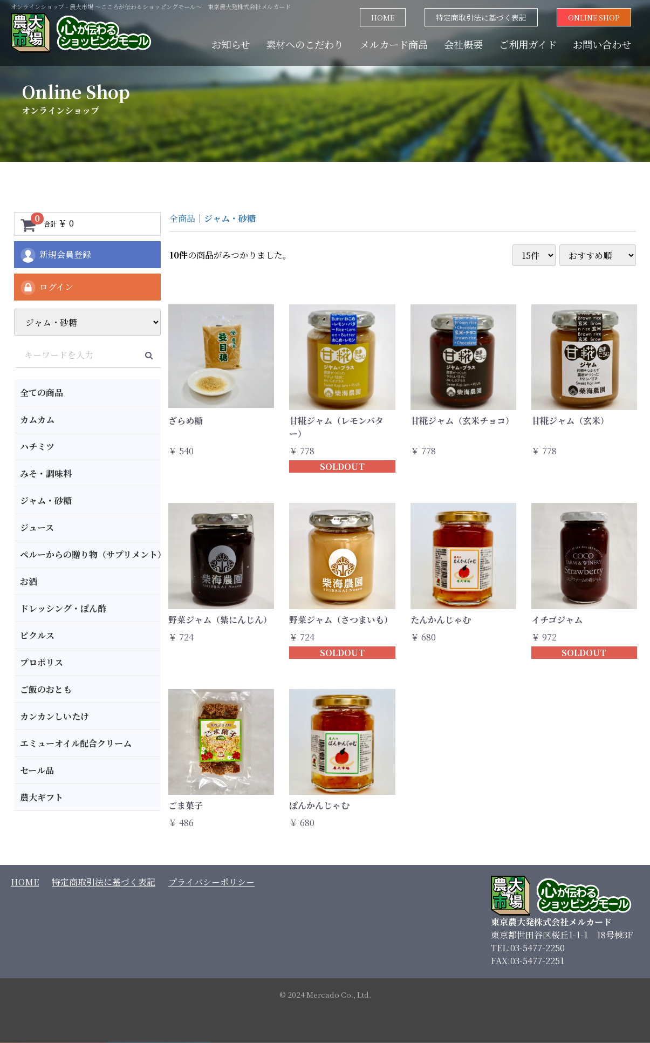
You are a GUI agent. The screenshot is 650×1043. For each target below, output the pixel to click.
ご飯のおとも (46, 689)
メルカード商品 (394, 44)
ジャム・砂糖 (46, 500)
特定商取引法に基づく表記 (481, 17)
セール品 (37, 770)
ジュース (37, 527)
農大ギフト (41, 797)
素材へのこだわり (305, 44)
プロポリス (41, 662)
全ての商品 (41, 392)
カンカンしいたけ (54, 716)
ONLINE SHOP (594, 17)
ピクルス (37, 635)
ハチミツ (37, 446)
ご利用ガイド (528, 44)
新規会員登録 (55, 255)
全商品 (182, 218)
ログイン (46, 287)
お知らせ (230, 44)
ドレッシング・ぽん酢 (63, 608)
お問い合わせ (602, 44)
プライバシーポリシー (211, 882)
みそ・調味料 (46, 473)
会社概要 (463, 44)
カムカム (37, 419)
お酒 (28, 581)
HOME (382, 17)
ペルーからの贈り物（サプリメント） (90, 554)
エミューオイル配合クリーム (76, 743)
